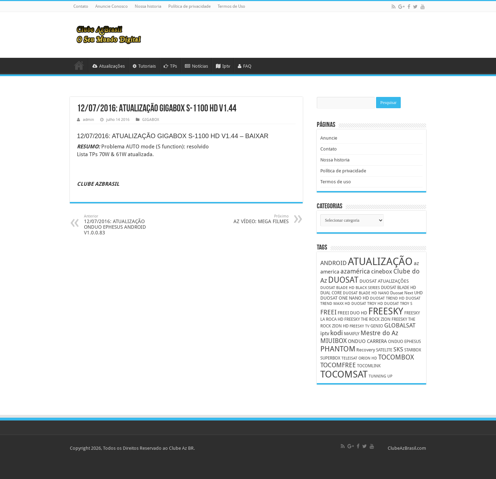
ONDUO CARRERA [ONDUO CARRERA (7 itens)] (367, 341)
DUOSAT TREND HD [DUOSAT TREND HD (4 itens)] (387, 298)
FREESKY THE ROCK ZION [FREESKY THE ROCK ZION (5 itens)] (367, 319)
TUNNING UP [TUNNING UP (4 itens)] (380, 376)
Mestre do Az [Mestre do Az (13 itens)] (379, 333)
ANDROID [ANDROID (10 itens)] (333, 263)
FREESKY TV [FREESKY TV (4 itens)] (359, 326)
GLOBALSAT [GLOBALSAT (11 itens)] (400, 325)
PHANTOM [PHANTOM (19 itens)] (337, 348)
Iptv (223, 66)
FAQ (245, 66)
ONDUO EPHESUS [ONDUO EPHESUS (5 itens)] (404, 341)
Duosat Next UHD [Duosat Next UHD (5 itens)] (406, 292)
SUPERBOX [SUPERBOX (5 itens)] (330, 358)
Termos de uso (335, 181)
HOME (79, 65)
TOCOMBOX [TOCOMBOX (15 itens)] (396, 357)
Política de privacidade (189, 6)
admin (88, 119)
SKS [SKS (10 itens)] (398, 349)
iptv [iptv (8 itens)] (324, 333)
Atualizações (108, 66)
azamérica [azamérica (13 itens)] (355, 271)
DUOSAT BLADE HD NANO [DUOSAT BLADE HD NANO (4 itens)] (366, 293)
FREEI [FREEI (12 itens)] (328, 312)
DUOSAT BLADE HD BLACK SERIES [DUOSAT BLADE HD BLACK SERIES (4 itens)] (350, 287)
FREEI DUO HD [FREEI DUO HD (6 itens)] (352, 312)
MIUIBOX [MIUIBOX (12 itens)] (333, 340)
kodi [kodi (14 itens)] (336, 333)
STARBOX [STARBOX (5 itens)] (412, 350)
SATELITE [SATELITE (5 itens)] (384, 350)
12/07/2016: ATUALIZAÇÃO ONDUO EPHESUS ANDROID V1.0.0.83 (120, 224)
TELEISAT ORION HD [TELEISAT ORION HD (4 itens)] (359, 358)
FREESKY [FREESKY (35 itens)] (385, 311)
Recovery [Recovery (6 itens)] (365, 349)
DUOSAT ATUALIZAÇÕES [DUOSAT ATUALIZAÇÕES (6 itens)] (384, 281)
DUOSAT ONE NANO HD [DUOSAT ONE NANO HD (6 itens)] (344, 298)
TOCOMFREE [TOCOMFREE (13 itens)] (338, 365)
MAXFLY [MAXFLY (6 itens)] (351, 333)
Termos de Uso (231, 6)
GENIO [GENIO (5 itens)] (376, 326)
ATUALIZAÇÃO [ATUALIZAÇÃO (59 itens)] (380, 262)
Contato (80, 6)
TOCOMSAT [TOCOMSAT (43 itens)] (344, 374)
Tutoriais (144, 66)
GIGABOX (150, 119)
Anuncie (328, 138)
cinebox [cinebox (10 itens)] (381, 271)
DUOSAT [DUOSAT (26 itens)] (343, 280)
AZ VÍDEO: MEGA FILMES (252, 219)
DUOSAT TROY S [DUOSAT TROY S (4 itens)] (398, 303)
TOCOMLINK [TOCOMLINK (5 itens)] (369, 365)
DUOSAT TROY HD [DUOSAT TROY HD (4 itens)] (367, 303)
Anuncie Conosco (111, 6)
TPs (170, 66)
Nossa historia (148, 6)
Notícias (196, 66)
